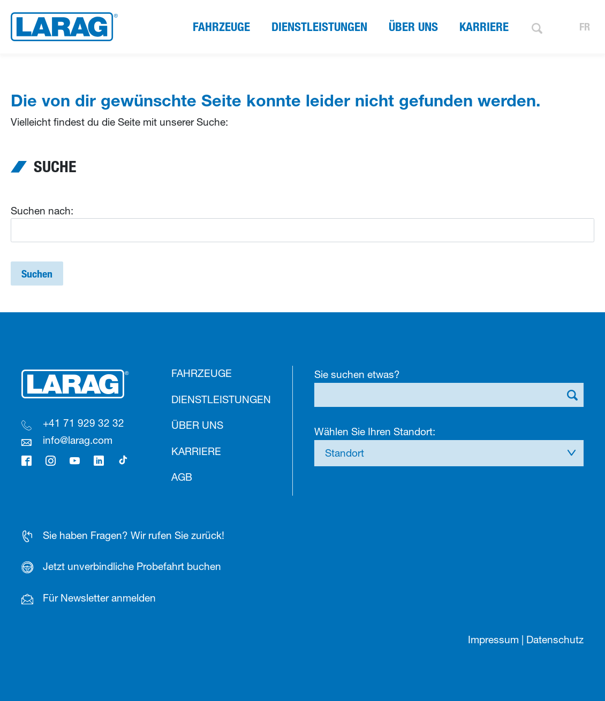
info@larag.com (77, 440)
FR (584, 26)
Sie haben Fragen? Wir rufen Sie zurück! (133, 535)
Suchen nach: (42, 211)
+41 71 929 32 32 (83, 423)
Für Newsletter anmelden (99, 598)
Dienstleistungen (319, 26)
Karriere (484, 26)
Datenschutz (555, 639)
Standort (344, 453)
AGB (181, 477)
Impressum (493, 639)
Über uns (413, 26)
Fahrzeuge (221, 26)
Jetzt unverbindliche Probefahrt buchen (132, 566)
